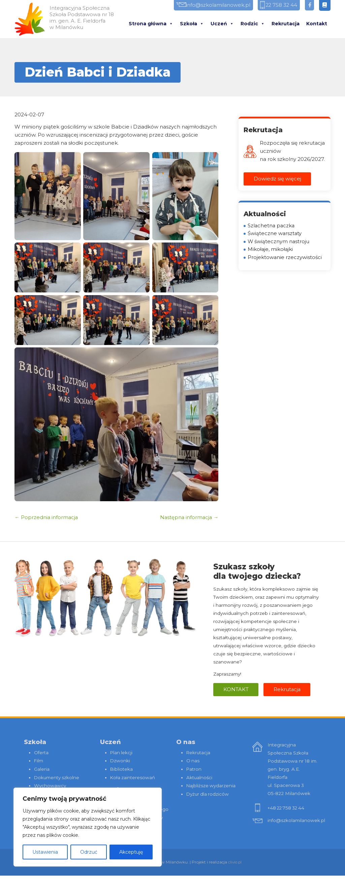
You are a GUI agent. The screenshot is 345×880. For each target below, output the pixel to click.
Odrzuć (88, 852)
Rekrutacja (286, 24)
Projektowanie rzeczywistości (285, 258)
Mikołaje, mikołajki (270, 250)
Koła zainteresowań (133, 776)
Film (38, 760)
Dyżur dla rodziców (208, 793)
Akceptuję (131, 852)
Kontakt (316, 24)
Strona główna (151, 24)
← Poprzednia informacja (46, 517)
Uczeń (222, 24)
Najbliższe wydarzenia (211, 785)
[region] (87, 827)
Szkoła (192, 24)
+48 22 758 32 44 (287, 808)
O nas (193, 760)
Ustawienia (45, 852)
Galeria (42, 768)
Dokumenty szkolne (57, 776)
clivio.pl (234, 866)
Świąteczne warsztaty (275, 233)
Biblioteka (121, 768)
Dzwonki (120, 760)
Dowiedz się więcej (277, 179)
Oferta (41, 752)
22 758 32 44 (279, 5)
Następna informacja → (188, 517)
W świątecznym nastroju (279, 242)
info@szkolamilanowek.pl (211, 5)
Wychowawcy (50, 785)
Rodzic (253, 24)
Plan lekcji (121, 752)
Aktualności (199, 776)
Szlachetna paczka (272, 225)
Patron (194, 768)
